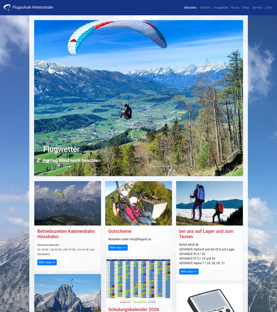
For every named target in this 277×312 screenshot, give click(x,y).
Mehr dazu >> (47, 262)
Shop (245, 7)
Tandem (205, 7)
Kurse (235, 7)
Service (257, 7)
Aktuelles (190, 7)
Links (268, 7)
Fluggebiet (221, 7)
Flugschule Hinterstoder (28, 7)
